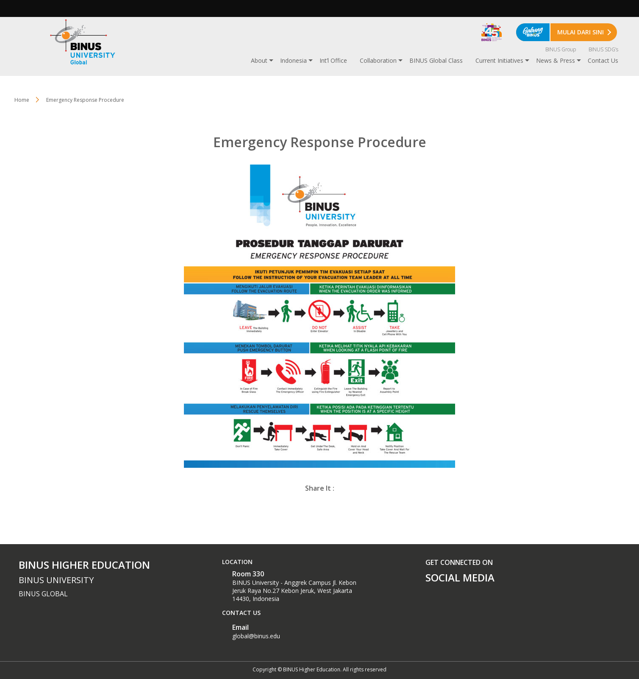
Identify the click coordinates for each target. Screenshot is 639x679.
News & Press (555, 60)
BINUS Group (560, 49)
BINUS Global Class (436, 60)
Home (21, 99)
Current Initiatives (499, 60)
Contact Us (603, 60)
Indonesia (293, 60)
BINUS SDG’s (603, 49)
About (259, 60)
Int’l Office (333, 60)
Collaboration (378, 60)
